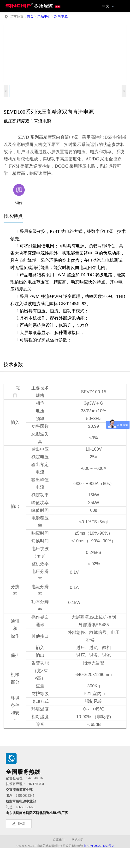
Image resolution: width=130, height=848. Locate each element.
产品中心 (44, 16)
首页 (30, 16)
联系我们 (59, 839)
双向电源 (61, 16)
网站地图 (77, 839)
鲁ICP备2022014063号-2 (99, 846)
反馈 (18, 824)
